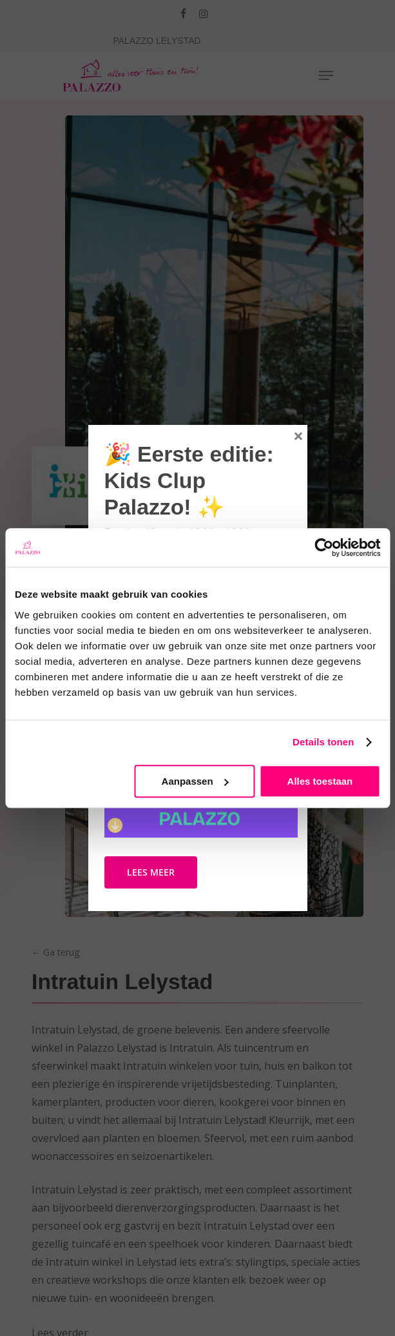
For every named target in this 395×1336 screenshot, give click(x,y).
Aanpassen (195, 781)
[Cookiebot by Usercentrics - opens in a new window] (323, 547)
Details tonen (323, 741)
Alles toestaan (320, 781)
